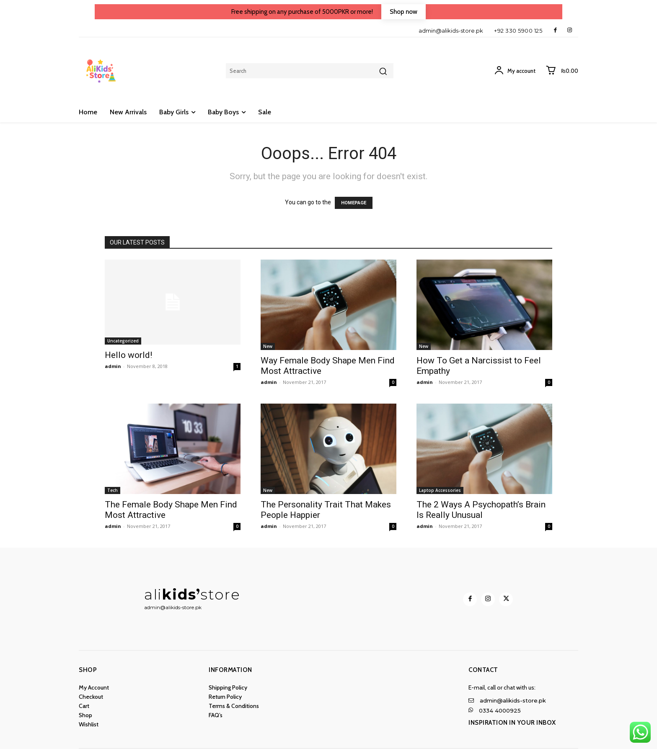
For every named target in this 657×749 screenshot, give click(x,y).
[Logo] (237, 717)
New (267, 346)
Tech (112, 490)
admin (113, 366)
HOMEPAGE (353, 203)
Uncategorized (123, 341)
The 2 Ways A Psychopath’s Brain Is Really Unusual (481, 509)
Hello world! (128, 355)
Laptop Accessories (440, 490)
